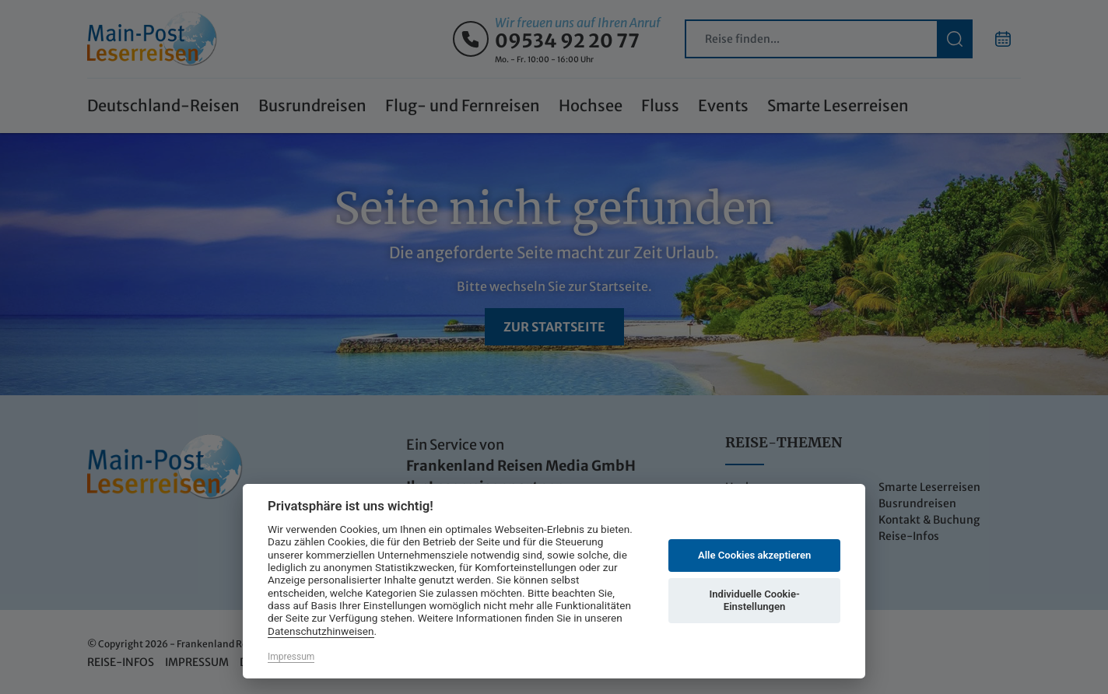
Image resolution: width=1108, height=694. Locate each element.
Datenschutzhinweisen (321, 631)
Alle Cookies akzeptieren (754, 555)
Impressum (291, 656)
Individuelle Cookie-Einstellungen (754, 600)
